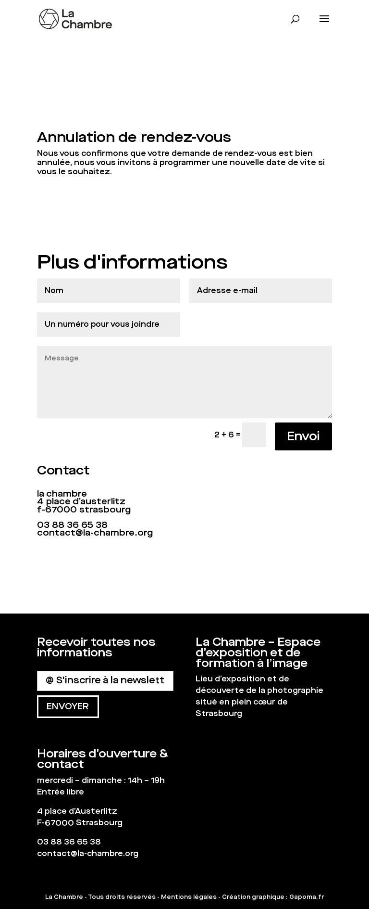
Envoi (303, 436)
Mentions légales (189, 897)
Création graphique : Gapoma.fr (273, 897)
